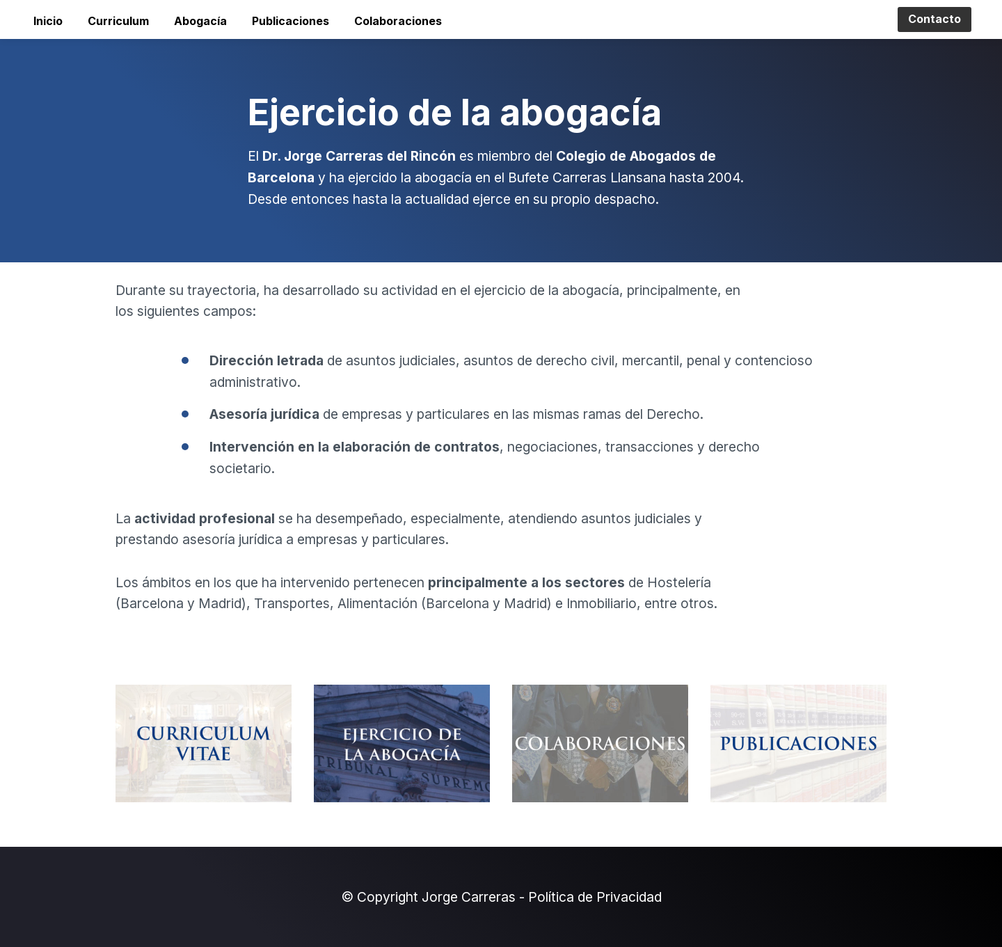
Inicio (48, 21)
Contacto (934, 19)
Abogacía (200, 21)
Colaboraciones (398, 21)
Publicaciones (290, 21)
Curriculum (118, 21)
